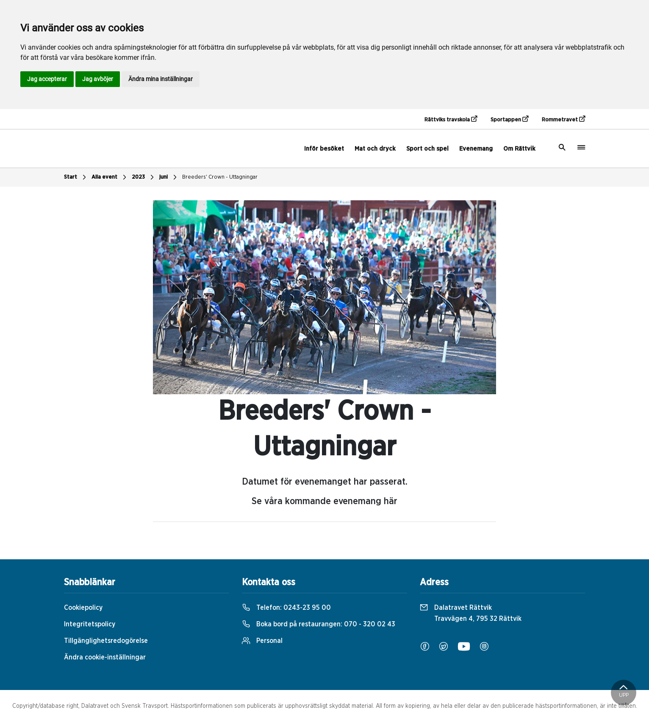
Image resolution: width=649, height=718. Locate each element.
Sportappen (509, 119)
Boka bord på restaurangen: (318, 624)
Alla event (110, 177)
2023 (144, 177)
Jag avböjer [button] (97, 79)
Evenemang (476, 149)
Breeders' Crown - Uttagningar (220, 177)
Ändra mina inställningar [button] (160, 79)
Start (76, 177)
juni (169, 177)
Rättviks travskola (450, 119)
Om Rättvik (519, 149)
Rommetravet (563, 119)
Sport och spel (427, 149)
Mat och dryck (375, 149)
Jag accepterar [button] (47, 79)
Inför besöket (324, 149)
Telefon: (286, 607)
